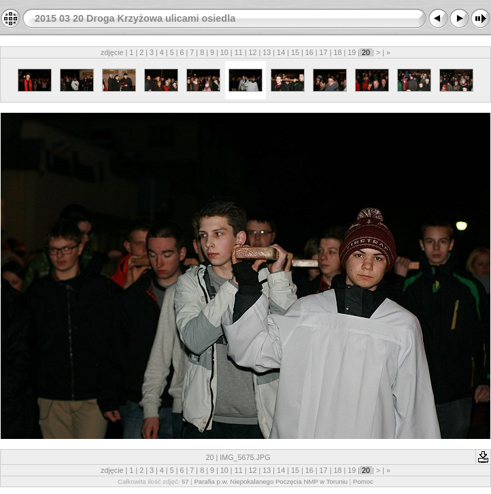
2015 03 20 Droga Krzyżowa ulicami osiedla (135, 18)
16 (309, 52)
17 (324, 52)
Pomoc (363, 481)
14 (281, 52)
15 (295, 52)
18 (337, 52)
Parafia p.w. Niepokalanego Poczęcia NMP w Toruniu (271, 481)
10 (224, 52)
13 (266, 52)
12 (252, 52)
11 (239, 52)
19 (351, 52)
